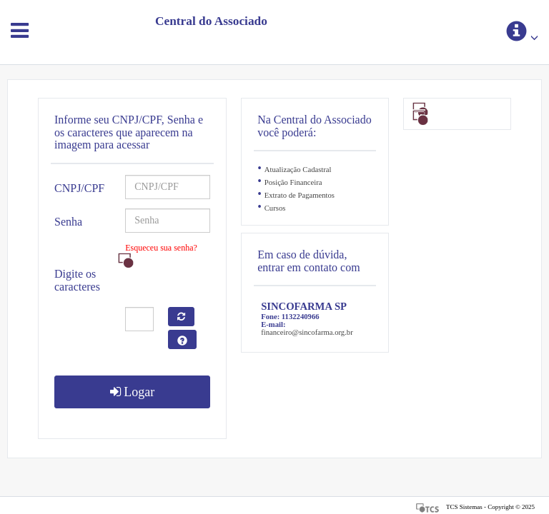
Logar (132, 392)
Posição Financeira (293, 182)
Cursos (275, 208)
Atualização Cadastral (298, 169)
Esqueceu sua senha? (161, 248)
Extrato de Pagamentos (299, 195)
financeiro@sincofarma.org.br (307, 332)
